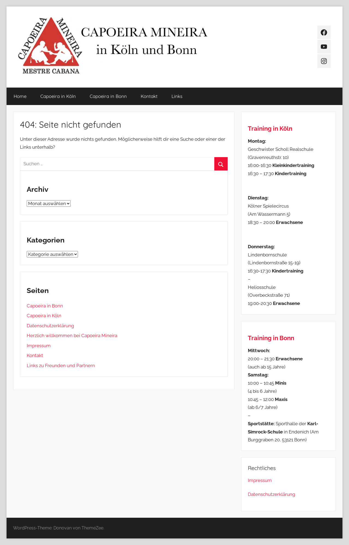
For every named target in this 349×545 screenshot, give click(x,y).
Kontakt (149, 96)
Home (20, 96)
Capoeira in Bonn (108, 96)
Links (177, 96)
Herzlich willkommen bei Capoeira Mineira (72, 335)
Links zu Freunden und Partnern (61, 365)
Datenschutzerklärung (50, 325)
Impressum (39, 345)
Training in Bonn (271, 338)
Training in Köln (270, 128)
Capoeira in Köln (58, 96)
